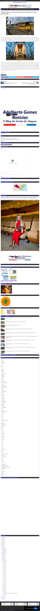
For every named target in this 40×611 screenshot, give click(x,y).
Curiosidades (3, 385)
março (3, 559)
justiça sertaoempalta (4, 420)
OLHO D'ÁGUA (3, 433)
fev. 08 (4, 585)
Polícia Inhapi (3, 449)
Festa (2, 413)
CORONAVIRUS (3, 381)
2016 (2, 597)
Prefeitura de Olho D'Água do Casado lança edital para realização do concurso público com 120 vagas (18, 317)
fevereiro (3, 560)
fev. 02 (4, 592)
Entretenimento (3, 407)
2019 (2, 545)
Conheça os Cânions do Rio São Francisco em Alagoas (20, 0)
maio (3, 557)
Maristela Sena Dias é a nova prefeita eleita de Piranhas (12, 325)
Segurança (2, 461)
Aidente (2, 363)
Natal (2, 430)
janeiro (3, 596)
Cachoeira (2, 369)
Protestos (2, 455)
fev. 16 (4, 575)
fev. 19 (4, 572)
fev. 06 (4, 587)
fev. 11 (4, 581)
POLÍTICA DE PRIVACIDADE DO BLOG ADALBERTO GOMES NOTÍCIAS (10, 139)
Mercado (2, 426)
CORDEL (2, 379)
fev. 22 (4, 568)
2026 (2, 537)
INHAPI (2, 417)
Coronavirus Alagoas (4, 382)
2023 (2, 540)
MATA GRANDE (3, 423)
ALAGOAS (2, 366)
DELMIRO (2, 388)
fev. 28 (4, 561)
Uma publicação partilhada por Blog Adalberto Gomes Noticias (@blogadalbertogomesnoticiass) (14, 174)
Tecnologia (3, 471)
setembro (3, 552)
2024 (2, 539)
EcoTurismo (3, 398)
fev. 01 (4, 594)
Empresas (2, 404)
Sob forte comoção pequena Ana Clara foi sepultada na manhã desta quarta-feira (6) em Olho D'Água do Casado (20, 332)
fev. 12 (4, 580)
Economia (2, 397)
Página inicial (2, 137)
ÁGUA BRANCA (3, 362)
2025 (2, 538)
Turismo (2, 474)
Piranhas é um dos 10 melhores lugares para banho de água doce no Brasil (15, 321)
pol (1, 445)
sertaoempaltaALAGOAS (4, 465)
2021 (2, 543)
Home (1, 0)
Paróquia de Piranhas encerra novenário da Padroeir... (10, 593)
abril (3, 558)
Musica (2, 429)
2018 (2, 546)
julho (3, 554)
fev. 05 (4, 588)
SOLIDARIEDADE (3, 468)
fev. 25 (4, 565)
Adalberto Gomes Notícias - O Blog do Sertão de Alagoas (10, 0)
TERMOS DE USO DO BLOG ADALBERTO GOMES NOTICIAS (9, 138)
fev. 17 (4, 574)
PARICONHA (2, 436)
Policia (2, 446)
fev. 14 (4, 578)
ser (1, 462)
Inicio (4, 9)
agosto (3, 553)
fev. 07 (4, 586)
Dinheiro (2, 394)
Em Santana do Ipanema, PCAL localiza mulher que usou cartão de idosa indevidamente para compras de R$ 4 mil (20, 347)
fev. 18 (4, 573)
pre (1, 452)
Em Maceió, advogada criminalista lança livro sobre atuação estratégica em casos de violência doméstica (19, 197)
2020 (2, 544)
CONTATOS (2, 140)
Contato (3, 0)
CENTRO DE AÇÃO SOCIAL (31, 9)
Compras (2, 378)
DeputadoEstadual (3, 391)
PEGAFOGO (2, 439)
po (1, 442)
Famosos (2, 410)
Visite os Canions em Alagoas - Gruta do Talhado (20, 9)
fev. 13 (4, 579)
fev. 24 (4, 566)
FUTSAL (2, 414)
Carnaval (2, 375)
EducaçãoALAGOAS (3, 401)
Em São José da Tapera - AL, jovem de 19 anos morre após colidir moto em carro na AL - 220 (17, 343)
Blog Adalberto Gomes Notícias (20, 2)
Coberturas (11, 9)
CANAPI (2, 372)
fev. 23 (4, 567)
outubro (3, 551)
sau (1, 458)
